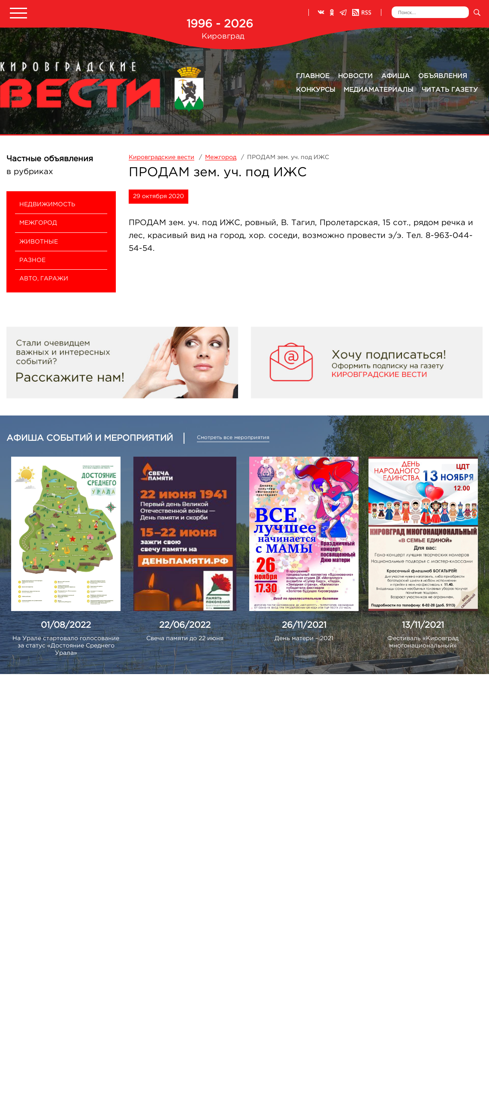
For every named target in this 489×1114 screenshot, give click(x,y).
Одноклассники (332, 12)
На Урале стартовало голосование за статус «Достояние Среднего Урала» (65, 646)
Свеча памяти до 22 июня (184, 638)
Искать (477, 12)
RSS (361, 12)
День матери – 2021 (304, 638)
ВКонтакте (320, 12)
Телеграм (343, 12)
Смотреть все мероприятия (233, 437)
